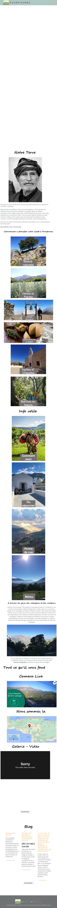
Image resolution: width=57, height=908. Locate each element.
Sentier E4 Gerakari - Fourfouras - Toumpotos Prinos (28, 837)
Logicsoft (49, 905)
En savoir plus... (10, 860)
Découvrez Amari (10, 834)
